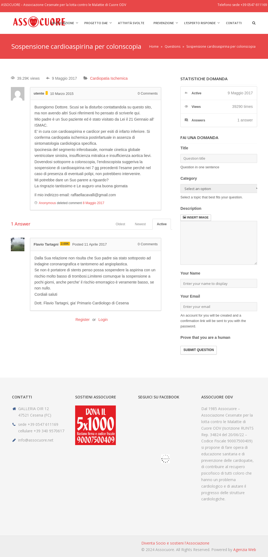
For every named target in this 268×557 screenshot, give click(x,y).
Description (190, 208)
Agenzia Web (244, 549)
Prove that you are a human (205, 337)
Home (154, 46)
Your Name (190, 273)
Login (103, 319)
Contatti (234, 23)
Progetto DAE (96, 23)
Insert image (195, 217)
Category (188, 178)
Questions (172, 46)
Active (162, 224)
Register (82, 319)
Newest (140, 224)
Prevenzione (164, 23)
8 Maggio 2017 (93, 203)
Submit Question (198, 350)
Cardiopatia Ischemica (109, 78)
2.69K (65, 243)
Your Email (190, 296)
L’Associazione (62, 23)
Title (184, 148)
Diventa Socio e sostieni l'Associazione (175, 543)
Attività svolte (131, 23)
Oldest (120, 224)
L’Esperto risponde (200, 23)
